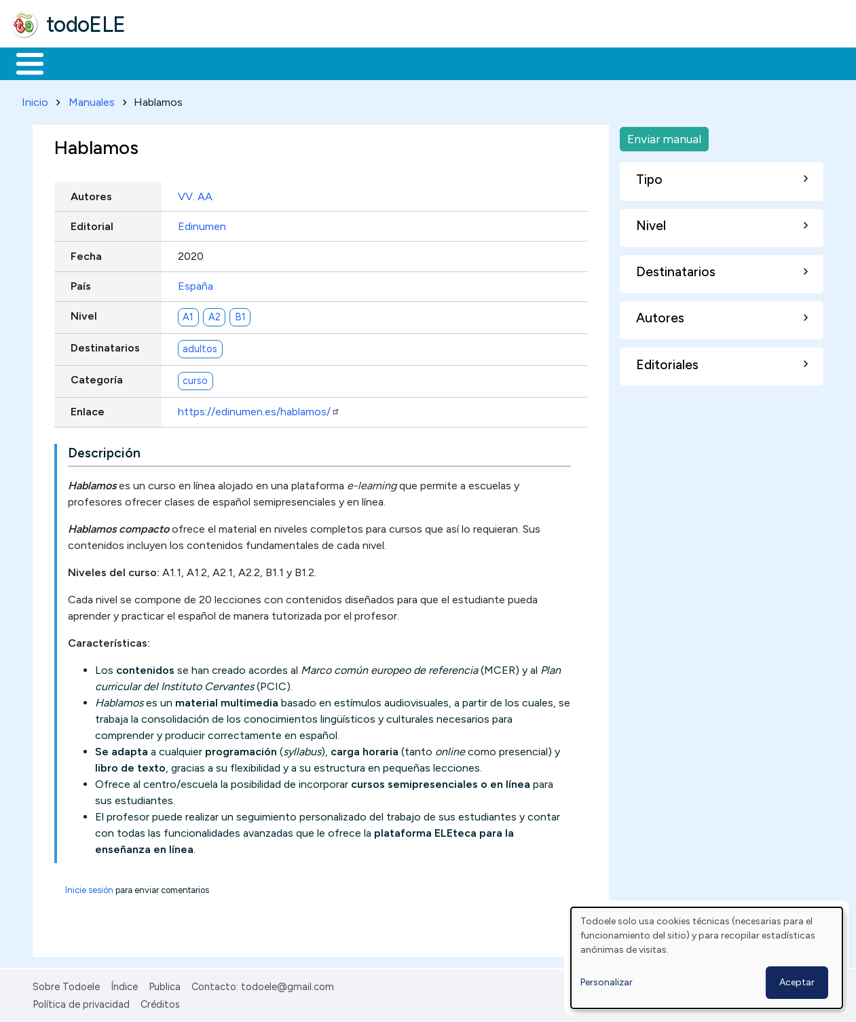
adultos (200, 346)
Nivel (84, 313)
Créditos (160, 1002)
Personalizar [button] (606, 982)
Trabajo (244, 62)
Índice (124, 984)
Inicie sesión (89, 887)
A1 (188, 314)
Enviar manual (664, 136)
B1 (240, 314)
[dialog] (706, 957)
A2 (214, 314)
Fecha (86, 253)
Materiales (76, 62)
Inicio (23, 62)
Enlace (88, 409)
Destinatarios (105, 345)
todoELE (86, 24)
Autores (91, 193)
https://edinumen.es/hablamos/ (259, 409)
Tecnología (406, 62)
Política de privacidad (81, 1002)
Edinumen (202, 223)
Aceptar (797, 982)
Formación (163, 62)
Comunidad (496, 62)
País (81, 283)
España (195, 283)
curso (195, 378)
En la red (321, 62)
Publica (165, 984)
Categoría (97, 377)
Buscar (558, 62)
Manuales (92, 99)
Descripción (104, 450)
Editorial (92, 223)
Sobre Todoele (66, 984)
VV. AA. (196, 193)
